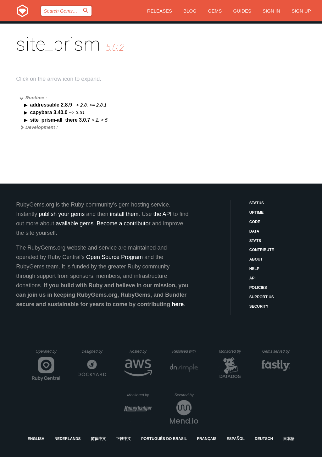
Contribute (261, 250)
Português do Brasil (164, 439)
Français (207, 439)
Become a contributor (123, 223)
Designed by (93, 351)
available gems (74, 223)
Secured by (186, 395)
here (178, 304)
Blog (190, 11)
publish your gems (62, 214)
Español (236, 439)
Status (256, 203)
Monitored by (231, 351)
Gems (215, 11)
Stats (255, 241)
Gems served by (276, 351)
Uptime (256, 212)
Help (254, 269)
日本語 (288, 439)
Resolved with (185, 351)
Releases (159, 11)
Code (254, 222)
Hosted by (141, 351)
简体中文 (98, 439)
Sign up (301, 11)
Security (259, 306)
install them (124, 214)
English (36, 439)
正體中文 (123, 439)
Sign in (271, 11)
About (256, 259)
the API (162, 214)
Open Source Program (114, 257)
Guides (242, 11)
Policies (258, 287)
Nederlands (67, 439)
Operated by (48, 353)
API (252, 278)
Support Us (261, 297)
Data (254, 231)
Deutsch (264, 439)
